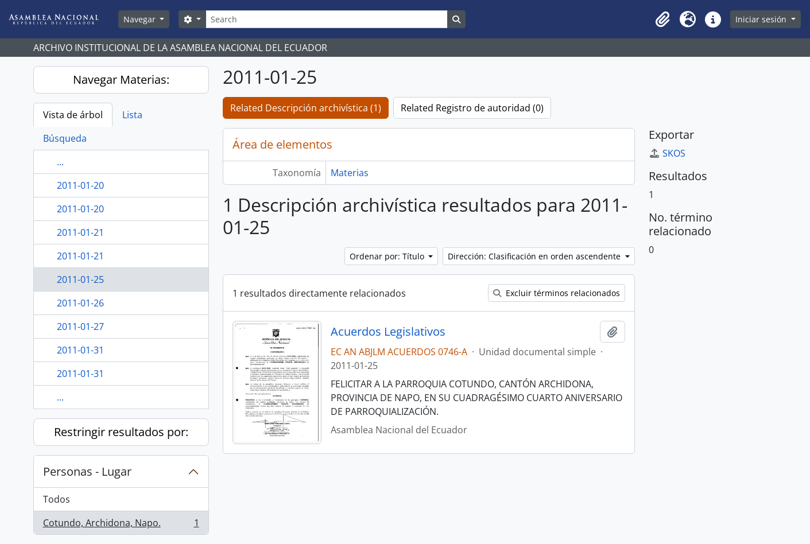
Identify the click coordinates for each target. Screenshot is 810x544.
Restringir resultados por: (121, 432)
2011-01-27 (80, 326)
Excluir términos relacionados (556, 292)
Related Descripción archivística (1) (305, 108)
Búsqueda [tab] (65, 138)
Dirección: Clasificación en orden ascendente (535, 256)
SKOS (667, 153)
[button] (662, 19)
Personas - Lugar (87, 471)
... (60, 162)
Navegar (140, 19)
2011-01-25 (80, 279)
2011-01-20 (80, 185)
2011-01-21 (80, 232)
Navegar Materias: (121, 79)
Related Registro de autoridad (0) (472, 108)
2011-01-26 (80, 303)
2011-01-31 (80, 350)
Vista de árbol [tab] (73, 114)
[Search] (327, 19)
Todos (56, 499)
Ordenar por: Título (388, 256)
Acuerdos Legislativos (388, 332)
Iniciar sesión (762, 19)
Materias (350, 172)
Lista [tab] (132, 114)
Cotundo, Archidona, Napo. (120, 525)
